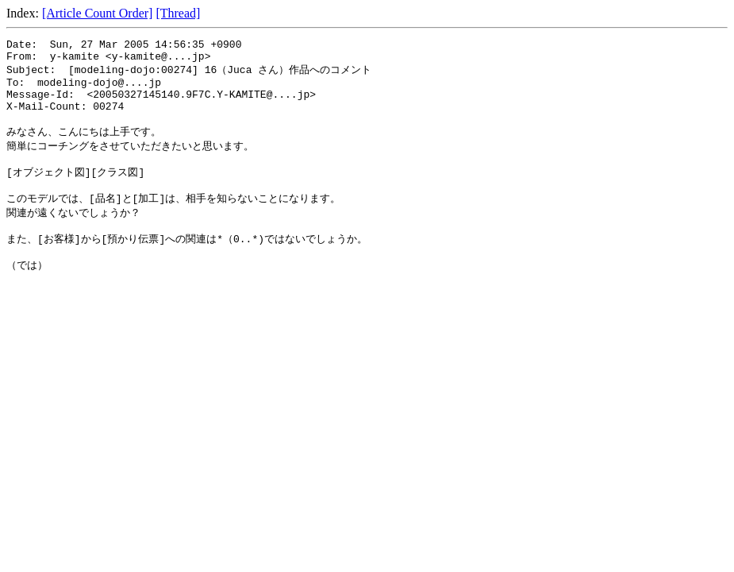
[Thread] (178, 13)
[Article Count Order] (97, 13)
